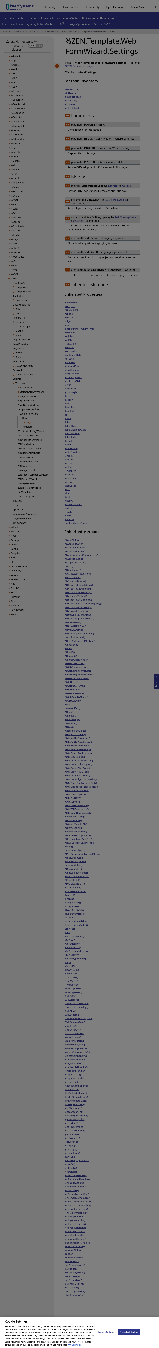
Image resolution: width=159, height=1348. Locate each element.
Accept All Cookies (129, 1334)
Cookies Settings (106, 1334)
